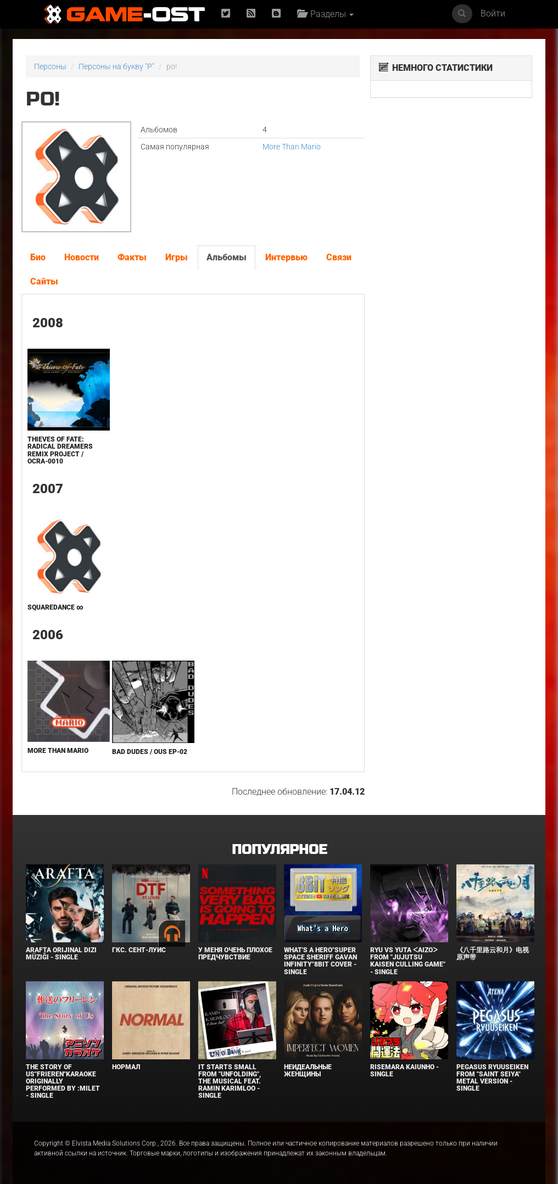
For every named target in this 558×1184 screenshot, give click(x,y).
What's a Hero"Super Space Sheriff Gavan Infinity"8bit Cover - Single (320, 961)
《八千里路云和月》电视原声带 (492, 953)
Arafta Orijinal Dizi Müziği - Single (61, 953)
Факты (132, 257)
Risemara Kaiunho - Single (404, 1070)
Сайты (44, 281)
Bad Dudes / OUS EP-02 (149, 752)
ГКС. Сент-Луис (139, 950)
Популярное (279, 850)
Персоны (50, 66)
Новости (81, 257)
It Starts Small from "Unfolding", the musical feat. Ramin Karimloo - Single (229, 1081)
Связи (338, 257)
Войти (493, 13)
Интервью (286, 257)
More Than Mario (292, 146)
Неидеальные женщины (308, 1070)
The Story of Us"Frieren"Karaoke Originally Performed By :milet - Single (63, 1081)
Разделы (325, 14)
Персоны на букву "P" (116, 66)
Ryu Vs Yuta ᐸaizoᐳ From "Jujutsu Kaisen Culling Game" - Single (407, 961)
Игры (176, 257)
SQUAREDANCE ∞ (55, 607)
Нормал (126, 1067)
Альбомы (227, 257)
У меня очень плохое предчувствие (235, 953)
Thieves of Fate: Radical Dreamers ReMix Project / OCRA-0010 (60, 450)
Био (38, 257)
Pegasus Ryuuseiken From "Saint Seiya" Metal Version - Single (492, 1078)
